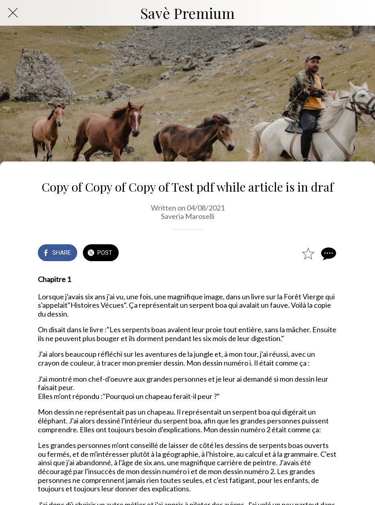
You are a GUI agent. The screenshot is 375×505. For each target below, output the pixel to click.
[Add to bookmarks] (308, 253)
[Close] (13, 13)
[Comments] (327, 253)
